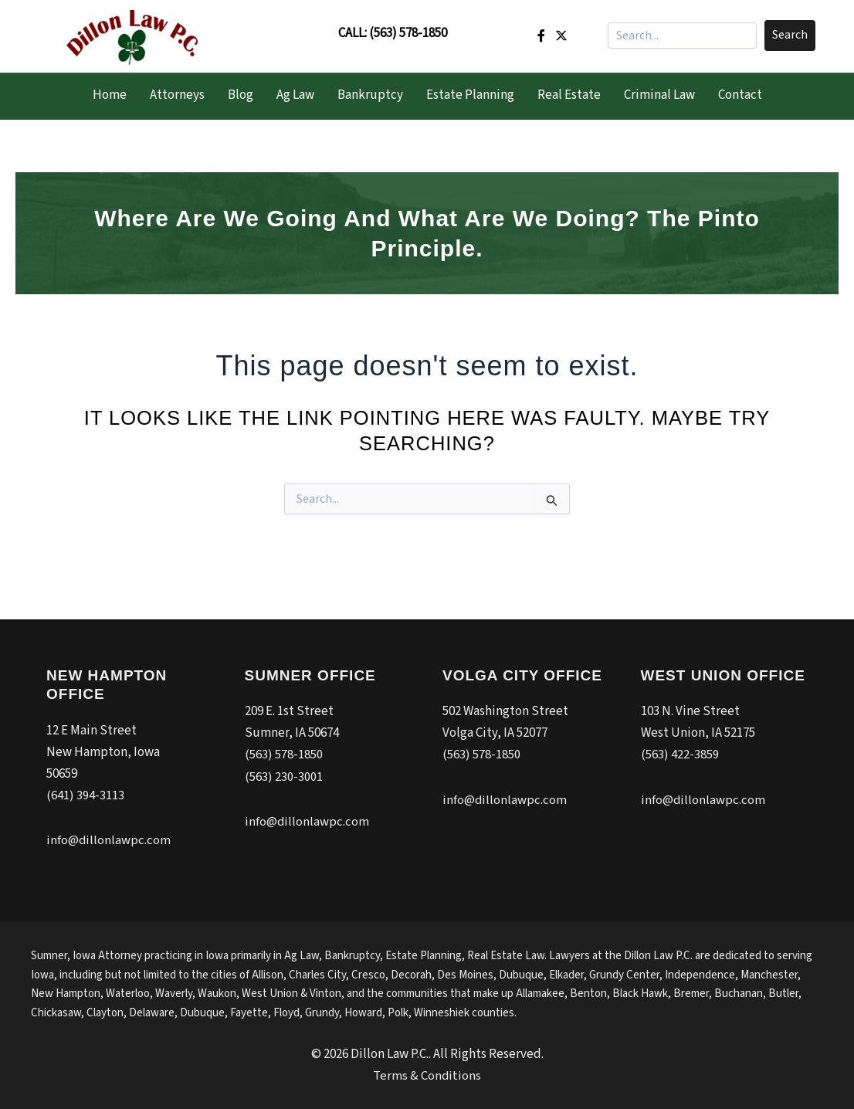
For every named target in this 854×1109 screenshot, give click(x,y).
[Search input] (682, 35)
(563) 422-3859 (680, 755)
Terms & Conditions (427, 1075)
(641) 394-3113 (85, 795)
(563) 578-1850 (408, 33)
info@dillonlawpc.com (108, 840)
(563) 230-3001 (284, 777)
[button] (789, 35)
